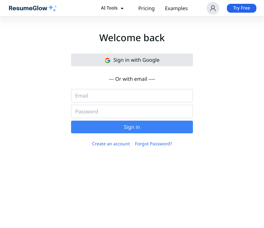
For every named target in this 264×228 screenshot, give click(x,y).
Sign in (132, 127)
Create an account (111, 144)
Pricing (146, 8)
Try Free (241, 8)
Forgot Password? (153, 144)
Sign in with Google (132, 60)
